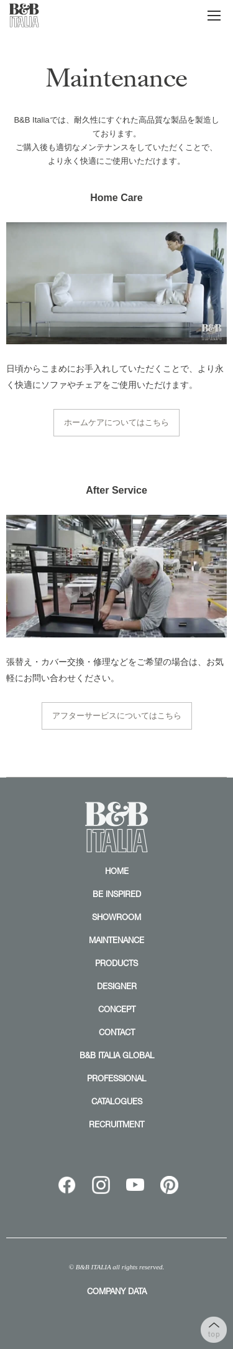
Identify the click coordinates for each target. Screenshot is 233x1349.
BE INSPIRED (117, 894)
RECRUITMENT (116, 1124)
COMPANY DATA (117, 1291)
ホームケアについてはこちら (116, 422)
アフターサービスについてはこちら (116, 715)
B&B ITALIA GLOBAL (117, 1055)
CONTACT (117, 1032)
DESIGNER (117, 986)
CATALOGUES (116, 1101)
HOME (117, 871)
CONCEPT (116, 1009)
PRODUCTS (116, 963)
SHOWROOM (116, 917)
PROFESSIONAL (116, 1078)
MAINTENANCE (116, 940)
